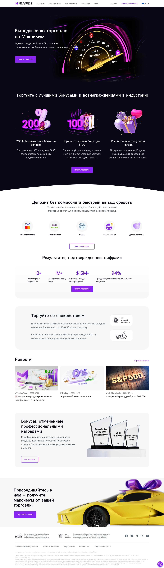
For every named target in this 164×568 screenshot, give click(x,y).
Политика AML (84, 546)
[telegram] (132, 536)
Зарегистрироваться (129, 3)
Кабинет (114, 3)
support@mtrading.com (71, 552)
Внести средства (82, 246)
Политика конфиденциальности (26, 546)
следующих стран (114, 563)
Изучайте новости (141, 360)
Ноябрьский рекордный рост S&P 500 (126, 396)
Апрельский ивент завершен (75, 396)
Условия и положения (51, 546)
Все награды (29, 459)
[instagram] (142, 536)
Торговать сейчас (25, 514)
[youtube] (147, 536)
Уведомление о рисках (103, 546)
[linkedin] (137, 536)
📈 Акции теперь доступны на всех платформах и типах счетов (33, 398)
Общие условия (69, 546)
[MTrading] (23, 3)
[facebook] (126, 536)
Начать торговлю (25, 59)
